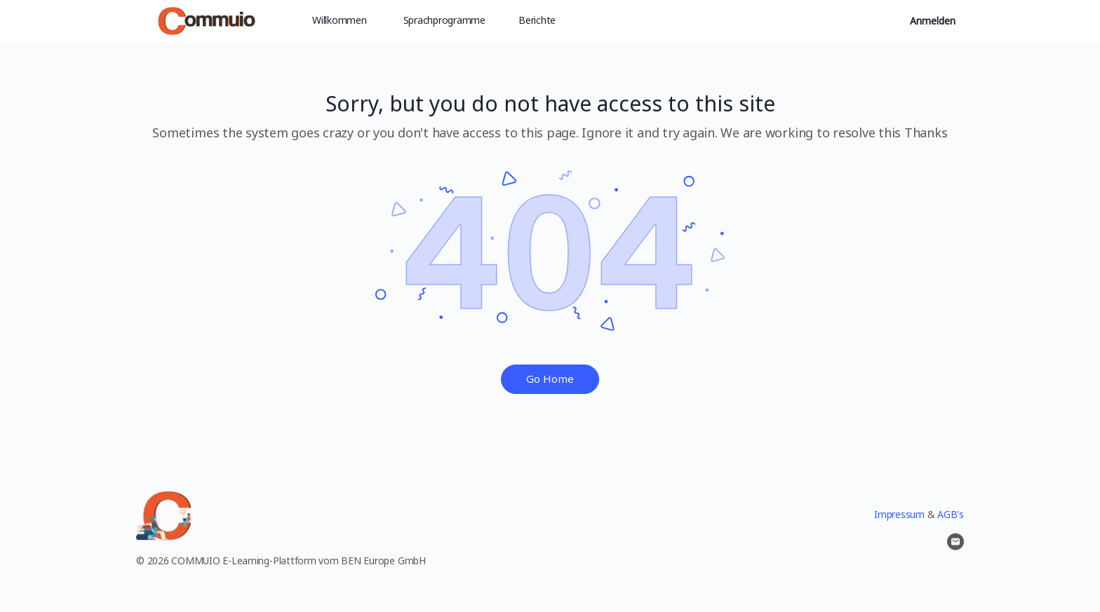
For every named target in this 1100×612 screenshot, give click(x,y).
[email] (955, 541)
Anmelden (932, 20)
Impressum (899, 514)
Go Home (550, 379)
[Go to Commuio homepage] (206, 18)
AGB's (950, 514)
